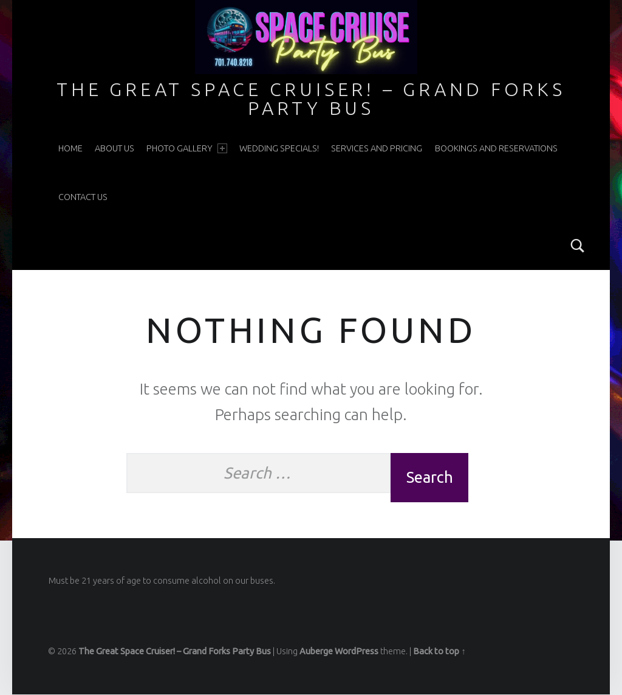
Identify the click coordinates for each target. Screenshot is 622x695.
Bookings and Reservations (496, 148)
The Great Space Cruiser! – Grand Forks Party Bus (311, 98)
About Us (114, 148)
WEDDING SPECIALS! (279, 148)
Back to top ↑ (439, 652)
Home (70, 148)
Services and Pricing (376, 148)
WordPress (356, 652)
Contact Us (83, 197)
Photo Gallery (186, 148)
